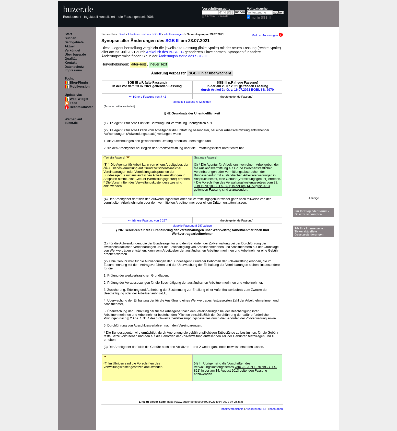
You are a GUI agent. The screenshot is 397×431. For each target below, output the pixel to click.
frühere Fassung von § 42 (147, 96)
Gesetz (223, 16)
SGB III (173, 40)
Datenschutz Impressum (74, 68)
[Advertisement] (313, 120)
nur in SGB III (261, 17)
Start (68, 34)
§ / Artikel (209, 16)
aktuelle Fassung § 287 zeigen (192, 225)
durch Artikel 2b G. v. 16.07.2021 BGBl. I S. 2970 (237, 90)
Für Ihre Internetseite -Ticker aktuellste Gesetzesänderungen (310, 231)
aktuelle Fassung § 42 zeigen (192, 101)
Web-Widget (79, 99)
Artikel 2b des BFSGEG (165, 52)
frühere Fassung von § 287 (147, 220)
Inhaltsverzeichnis (232, 408)
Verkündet (72, 50)
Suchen (70, 38)
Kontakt (71, 62)
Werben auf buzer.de (73, 121)
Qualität (71, 58)
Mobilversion (80, 86)
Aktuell (70, 46)
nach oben (276, 408)
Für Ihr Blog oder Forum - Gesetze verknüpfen (312, 213)
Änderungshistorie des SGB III (182, 56)
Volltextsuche (257, 8)
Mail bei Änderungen (267, 35)
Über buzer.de (75, 54)
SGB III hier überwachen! (210, 73)
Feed (73, 103)
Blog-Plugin (79, 82)
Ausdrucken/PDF (256, 408)
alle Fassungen (173, 34)
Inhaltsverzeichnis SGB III (144, 34)
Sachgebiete (74, 42)
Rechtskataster (81, 107)
